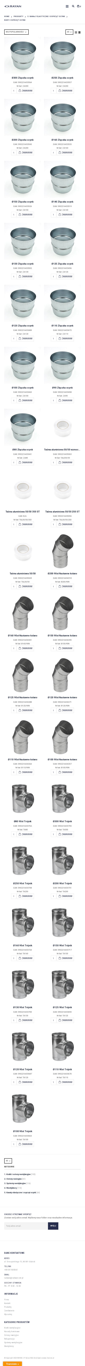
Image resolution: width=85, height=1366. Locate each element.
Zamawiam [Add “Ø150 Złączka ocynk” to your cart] (27, 214)
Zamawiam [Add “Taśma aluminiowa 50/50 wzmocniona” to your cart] (67, 462)
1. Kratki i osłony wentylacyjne (17, 1174)
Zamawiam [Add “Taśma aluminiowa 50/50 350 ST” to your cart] (27, 524)
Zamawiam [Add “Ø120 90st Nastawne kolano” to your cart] (67, 710)
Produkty (8, 1307)
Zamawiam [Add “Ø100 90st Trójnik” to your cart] (27, 1144)
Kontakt (7, 1303)
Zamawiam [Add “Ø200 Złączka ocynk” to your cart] (27, 152)
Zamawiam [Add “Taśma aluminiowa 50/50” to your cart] (27, 586)
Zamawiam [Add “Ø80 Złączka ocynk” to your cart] (27, 462)
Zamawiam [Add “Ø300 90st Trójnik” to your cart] (67, 834)
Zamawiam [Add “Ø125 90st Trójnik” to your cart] (67, 1020)
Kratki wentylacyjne (12, 1328)
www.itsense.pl (48, 1358)
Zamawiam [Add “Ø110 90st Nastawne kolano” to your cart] (27, 772)
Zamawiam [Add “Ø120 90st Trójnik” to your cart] (27, 1082)
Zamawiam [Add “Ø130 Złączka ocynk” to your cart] (27, 276)
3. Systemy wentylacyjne (15, 1183)
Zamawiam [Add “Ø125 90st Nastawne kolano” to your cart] (27, 710)
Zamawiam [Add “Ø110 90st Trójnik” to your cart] (67, 1082)
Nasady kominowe (11, 1331)
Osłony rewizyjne (11, 1335)
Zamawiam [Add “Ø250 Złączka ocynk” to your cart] (67, 90)
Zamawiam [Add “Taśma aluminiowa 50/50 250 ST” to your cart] (67, 524)
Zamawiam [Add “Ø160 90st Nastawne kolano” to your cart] (27, 648)
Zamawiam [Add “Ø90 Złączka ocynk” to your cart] (67, 400)
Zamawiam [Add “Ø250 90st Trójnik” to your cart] (27, 896)
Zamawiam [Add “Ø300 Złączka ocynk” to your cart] (27, 90)
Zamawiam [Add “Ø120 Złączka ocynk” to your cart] (27, 338)
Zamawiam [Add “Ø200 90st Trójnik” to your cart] (67, 896)
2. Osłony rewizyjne (13, 1179)
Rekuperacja (9, 1339)
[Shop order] (16, 32)
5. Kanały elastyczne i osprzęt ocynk (20, 1193)
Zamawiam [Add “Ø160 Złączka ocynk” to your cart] (67, 152)
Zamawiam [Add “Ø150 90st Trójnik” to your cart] (67, 958)
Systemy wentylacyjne (13, 1342)
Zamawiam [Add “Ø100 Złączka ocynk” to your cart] (27, 400)
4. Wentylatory (10, 1188)
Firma (6, 1300)
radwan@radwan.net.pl (13, 1278)
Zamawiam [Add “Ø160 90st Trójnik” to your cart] (27, 958)
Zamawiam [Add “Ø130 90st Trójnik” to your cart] (27, 1020)
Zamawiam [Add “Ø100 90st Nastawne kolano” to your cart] (67, 772)
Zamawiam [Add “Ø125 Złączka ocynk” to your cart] (67, 276)
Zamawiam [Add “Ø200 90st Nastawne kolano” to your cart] (67, 586)
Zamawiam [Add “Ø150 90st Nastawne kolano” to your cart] (67, 648)
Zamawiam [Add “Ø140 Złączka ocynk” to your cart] (67, 214)
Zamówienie (9, 1311)
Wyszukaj (8, 1314)
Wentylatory (9, 1346)
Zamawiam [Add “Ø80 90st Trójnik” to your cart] (27, 834)
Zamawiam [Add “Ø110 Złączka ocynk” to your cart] (67, 338)
